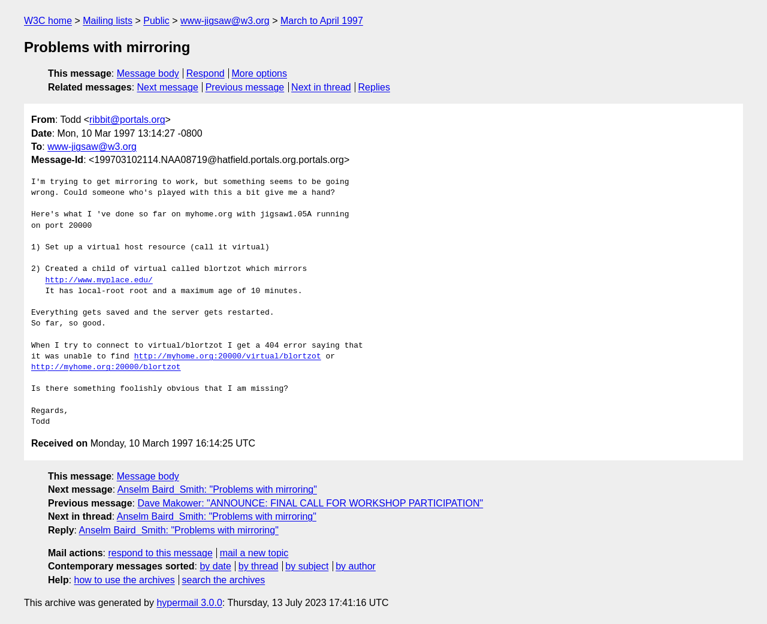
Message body (148, 73)
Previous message (245, 87)
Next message (167, 87)
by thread (258, 566)
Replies (374, 87)
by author (356, 566)
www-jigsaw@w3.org (225, 21)
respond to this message (160, 553)
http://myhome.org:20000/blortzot (106, 367)
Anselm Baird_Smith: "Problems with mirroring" (217, 489)
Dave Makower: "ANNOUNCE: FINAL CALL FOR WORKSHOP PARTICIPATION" (310, 503)
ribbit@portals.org (127, 119)
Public (156, 21)
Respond (205, 73)
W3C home (48, 21)
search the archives (223, 580)
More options (260, 73)
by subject (306, 566)
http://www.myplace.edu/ (98, 280)
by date (215, 566)
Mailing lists (107, 21)
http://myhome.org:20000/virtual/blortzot (227, 356)
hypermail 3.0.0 (189, 603)
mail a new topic (254, 553)
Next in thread (321, 87)
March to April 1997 (321, 21)
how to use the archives (124, 580)
